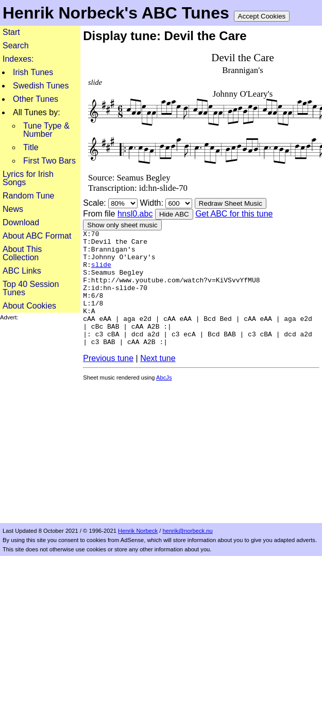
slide (101, 272)
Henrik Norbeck (138, 531)
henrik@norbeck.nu (188, 531)
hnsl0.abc (135, 213)
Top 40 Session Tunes (31, 288)
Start (11, 32)
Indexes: (18, 59)
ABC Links (22, 270)
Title (31, 147)
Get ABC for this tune (234, 213)
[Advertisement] (101, 422)
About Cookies (29, 305)
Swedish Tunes (41, 85)
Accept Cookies (262, 16)
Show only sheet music (122, 225)
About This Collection (22, 253)
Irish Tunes (33, 72)
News (13, 209)
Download (21, 222)
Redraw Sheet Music (230, 203)
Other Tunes (35, 99)
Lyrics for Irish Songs (28, 178)
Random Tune (29, 195)
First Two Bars (49, 160)
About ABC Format (37, 235)
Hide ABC (174, 214)
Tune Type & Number (46, 129)
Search (16, 45)
